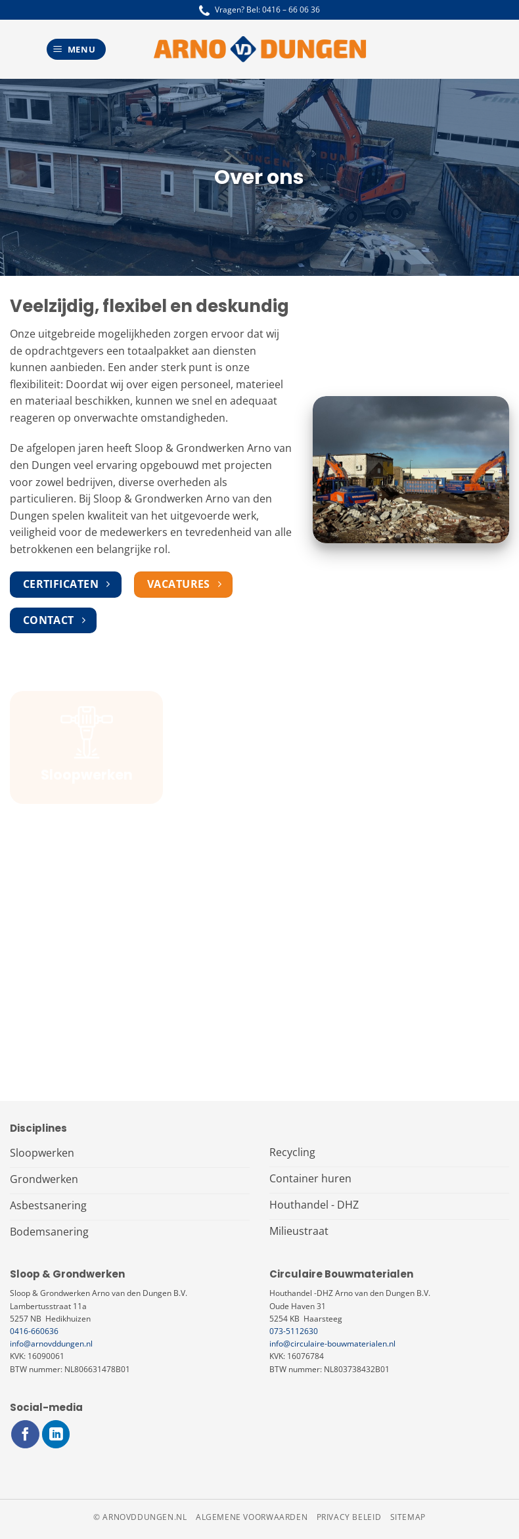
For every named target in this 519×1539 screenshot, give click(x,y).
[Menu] (76, 49)
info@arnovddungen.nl (51, 1343)
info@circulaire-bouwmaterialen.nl (332, 1343)
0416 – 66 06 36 (291, 9)
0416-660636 (34, 1331)
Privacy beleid (349, 1517)
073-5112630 (293, 1331)
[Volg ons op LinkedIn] (56, 1434)
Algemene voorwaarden (251, 1517)
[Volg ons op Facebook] (25, 1434)
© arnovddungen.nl (140, 1517)
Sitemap (408, 1517)
